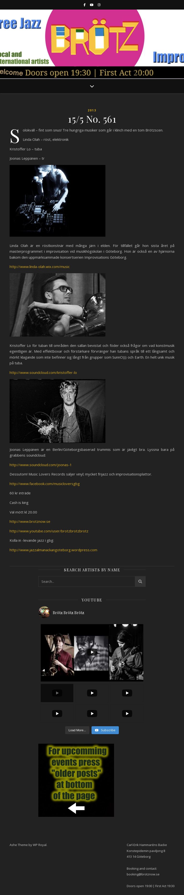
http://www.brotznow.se (30, 521)
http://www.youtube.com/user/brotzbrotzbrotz (49, 531)
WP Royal (39, 845)
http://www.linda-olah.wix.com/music (40, 266)
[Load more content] (77, 730)
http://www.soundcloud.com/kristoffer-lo (43, 372)
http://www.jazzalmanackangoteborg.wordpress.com (53, 549)
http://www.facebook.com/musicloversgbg (45, 483)
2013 (92, 110)
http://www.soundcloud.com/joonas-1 (41, 464)
